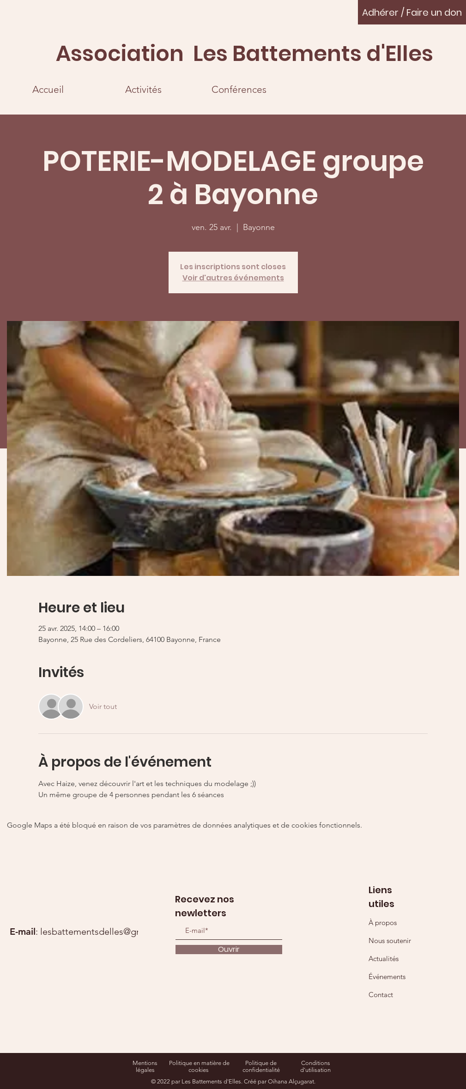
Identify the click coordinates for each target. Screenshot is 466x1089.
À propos (383, 922)
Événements (387, 976)
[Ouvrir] (229, 949)
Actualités (384, 958)
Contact (381, 994)
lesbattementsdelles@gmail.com (107, 931)
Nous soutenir (390, 940)
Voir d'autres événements (233, 277)
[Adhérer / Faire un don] (412, 12)
